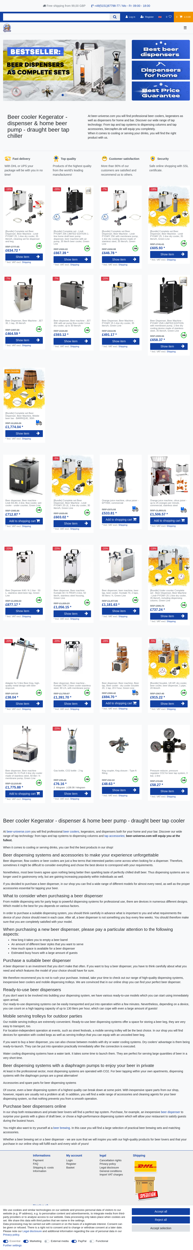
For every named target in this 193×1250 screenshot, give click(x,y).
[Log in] (130, 17)
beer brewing (61, 1128)
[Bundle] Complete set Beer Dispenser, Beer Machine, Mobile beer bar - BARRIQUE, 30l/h (22, 415)
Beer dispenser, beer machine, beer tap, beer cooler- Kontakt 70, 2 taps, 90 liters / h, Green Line (120, 593)
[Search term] (56, 17)
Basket (70, 1167)
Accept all (160, 1211)
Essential (15, 1241)
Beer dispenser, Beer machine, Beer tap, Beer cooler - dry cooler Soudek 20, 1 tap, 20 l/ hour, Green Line (120, 685)
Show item (28, 256)
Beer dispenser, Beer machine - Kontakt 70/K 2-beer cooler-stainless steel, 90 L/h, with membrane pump (72, 685)
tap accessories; (114, 836)
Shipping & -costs (43, 1167)
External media (60, 1241)
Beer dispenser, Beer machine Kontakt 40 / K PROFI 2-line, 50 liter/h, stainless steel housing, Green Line (70, 594)
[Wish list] (169, 17)
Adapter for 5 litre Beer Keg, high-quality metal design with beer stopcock (22, 685)
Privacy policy (107, 1163)
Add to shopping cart (24, 521)
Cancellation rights (110, 1160)
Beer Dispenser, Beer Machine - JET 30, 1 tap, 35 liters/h (24, 321)
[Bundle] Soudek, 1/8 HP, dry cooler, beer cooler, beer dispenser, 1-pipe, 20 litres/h (168, 685)
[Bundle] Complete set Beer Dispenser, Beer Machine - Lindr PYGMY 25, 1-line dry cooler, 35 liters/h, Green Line (166, 235)
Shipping (26, 262)
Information (39, 1171)
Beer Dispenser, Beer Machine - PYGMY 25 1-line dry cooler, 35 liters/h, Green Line (118, 323)
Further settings (12, 1245)
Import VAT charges (111, 1174)
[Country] (160, 17)
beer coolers (71, 831)
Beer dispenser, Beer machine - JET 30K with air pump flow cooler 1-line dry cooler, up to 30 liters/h (72, 323)
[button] (12, 70)
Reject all (161, 1219)
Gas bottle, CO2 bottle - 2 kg (68, 770)
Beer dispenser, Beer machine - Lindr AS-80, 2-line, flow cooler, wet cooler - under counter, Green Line (23, 503)
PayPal (82, 1241)
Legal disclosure (109, 1167)
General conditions (110, 1171)
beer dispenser (170, 1112)
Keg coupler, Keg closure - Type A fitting (119, 771)
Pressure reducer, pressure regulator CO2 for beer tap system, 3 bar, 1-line (169, 773)
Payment (38, 1160)
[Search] (115, 17)
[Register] (147, 17)
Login (69, 1160)
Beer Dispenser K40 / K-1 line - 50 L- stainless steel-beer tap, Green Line (22, 593)
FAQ (35, 1163)
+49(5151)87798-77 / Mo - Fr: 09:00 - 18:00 (120, 5)
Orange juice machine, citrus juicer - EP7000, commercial (120, 501)
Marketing (36, 1241)
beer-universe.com (18, 831)
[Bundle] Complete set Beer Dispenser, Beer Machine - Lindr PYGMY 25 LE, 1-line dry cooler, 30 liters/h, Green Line (72, 504)
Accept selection (160, 1228)
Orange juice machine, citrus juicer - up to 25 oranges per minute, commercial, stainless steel (168, 503)
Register (71, 1163)
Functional (102, 1241)
